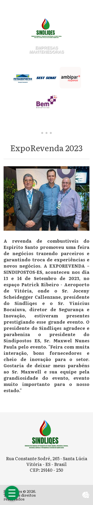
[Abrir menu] (12, 493)
